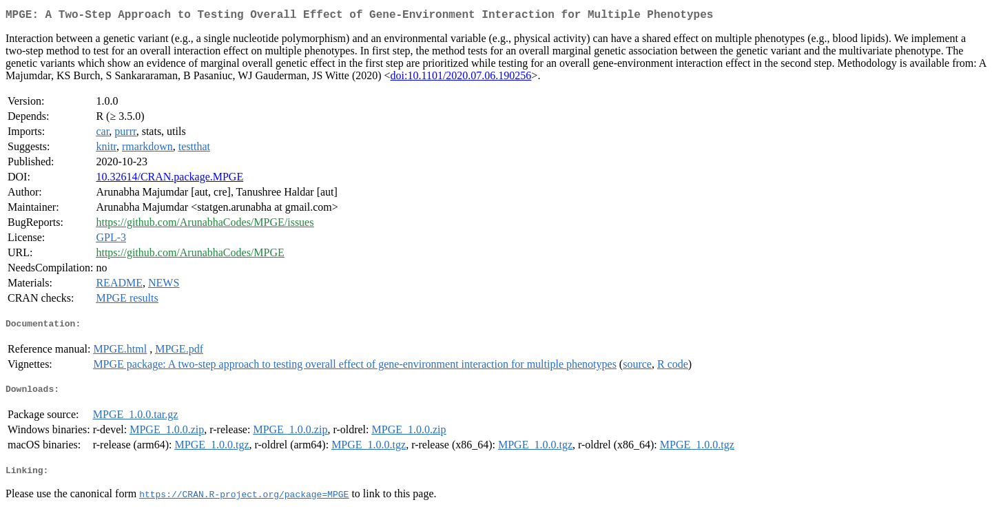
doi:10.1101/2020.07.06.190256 (461, 78)
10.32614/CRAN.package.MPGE (169, 179)
